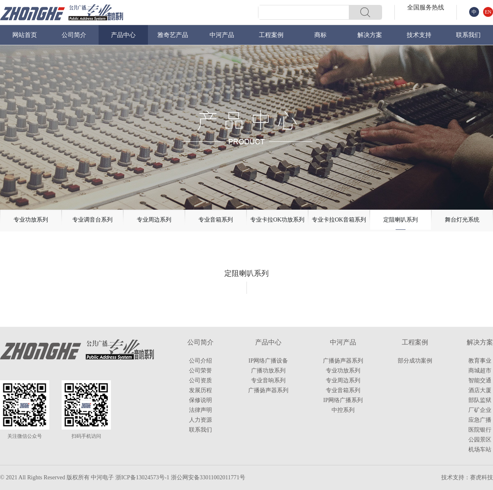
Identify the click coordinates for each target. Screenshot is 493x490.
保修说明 (200, 400)
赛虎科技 (481, 477)
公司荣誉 (200, 371)
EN (488, 12)
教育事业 (479, 361)
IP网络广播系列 (343, 400)
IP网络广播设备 (268, 361)
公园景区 (479, 440)
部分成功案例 (415, 361)
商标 (320, 35)
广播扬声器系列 (268, 390)
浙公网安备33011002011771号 (208, 477)
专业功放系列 (343, 371)
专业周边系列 (343, 380)
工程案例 (271, 35)
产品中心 (123, 35)
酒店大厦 (479, 390)
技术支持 (419, 35)
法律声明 (200, 410)
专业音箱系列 (343, 390)
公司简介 (74, 35)
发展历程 (200, 390)
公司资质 (200, 380)
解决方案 (369, 35)
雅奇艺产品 (172, 35)
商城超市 (479, 371)
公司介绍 (200, 361)
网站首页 (24, 35)
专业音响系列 (268, 380)
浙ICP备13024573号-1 (142, 477)
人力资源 (200, 420)
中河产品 (222, 35)
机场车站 (479, 449)
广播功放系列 (268, 371)
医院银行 (479, 430)
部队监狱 (479, 400)
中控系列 (343, 410)
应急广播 (479, 420)
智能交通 (479, 380)
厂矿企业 (479, 410)
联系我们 (468, 35)
